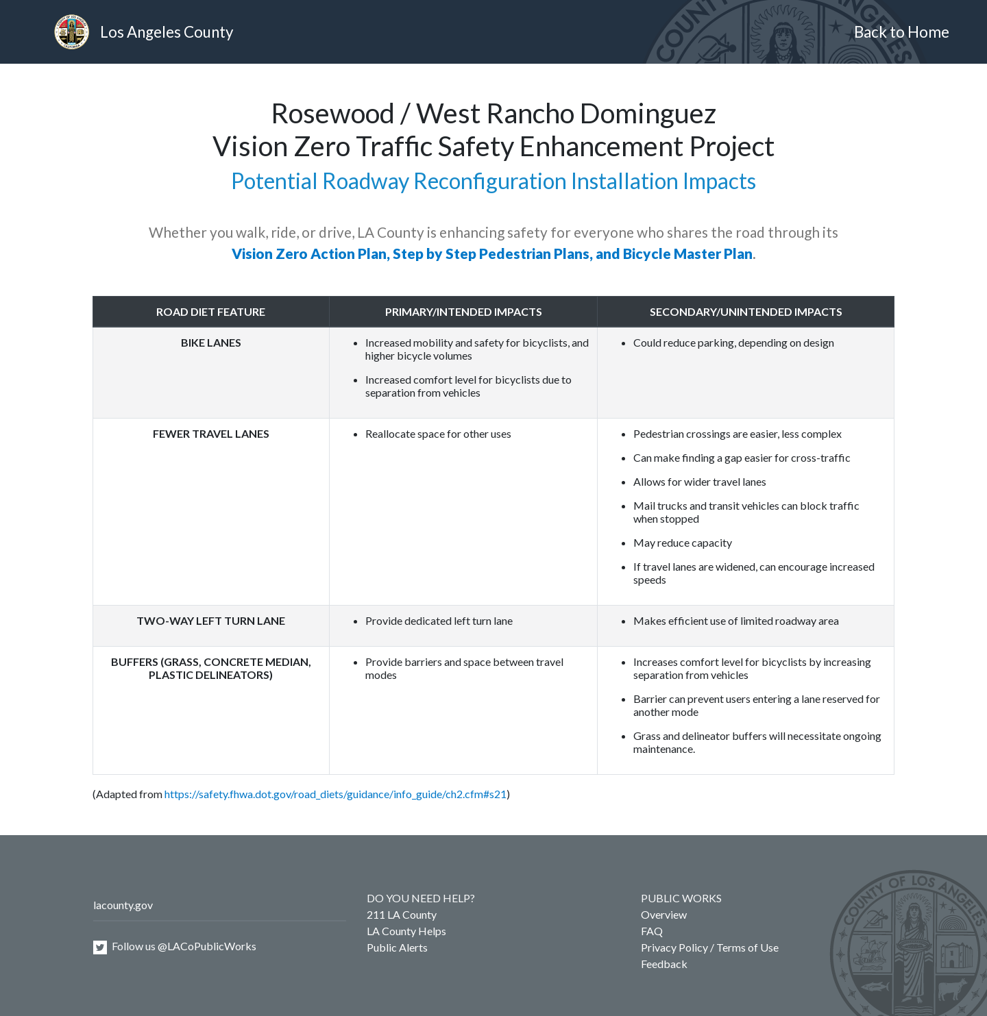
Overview (664, 914)
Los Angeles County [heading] (143, 32)
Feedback (664, 963)
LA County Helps (406, 930)
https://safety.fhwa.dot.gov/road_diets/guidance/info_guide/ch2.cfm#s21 (335, 793)
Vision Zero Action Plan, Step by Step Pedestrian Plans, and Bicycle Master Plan (492, 253)
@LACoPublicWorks (207, 945)
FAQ (652, 930)
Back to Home (901, 32)
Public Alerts (397, 947)
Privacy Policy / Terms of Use (710, 947)
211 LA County (402, 914)
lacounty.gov (123, 904)
